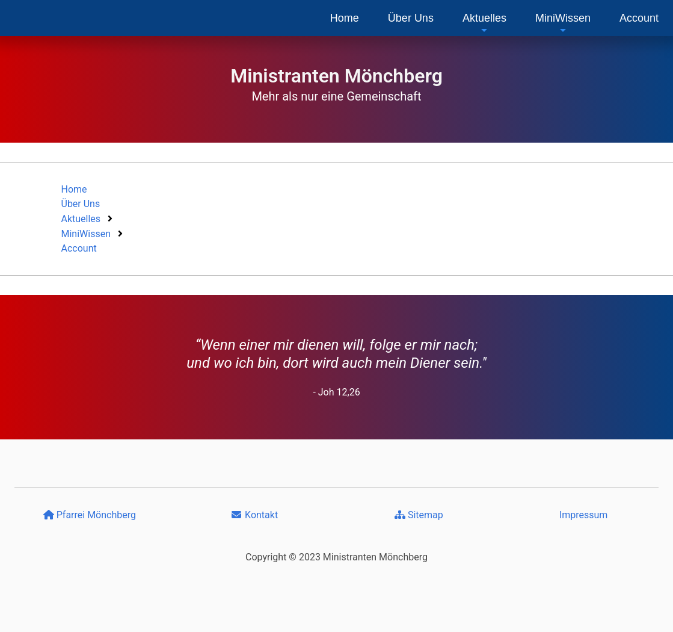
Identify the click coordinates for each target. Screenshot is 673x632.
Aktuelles (484, 23)
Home (344, 18)
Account (639, 18)
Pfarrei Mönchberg (89, 515)
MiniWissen (563, 23)
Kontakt (254, 515)
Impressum (583, 515)
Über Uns (411, 18)
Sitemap (419, 515)
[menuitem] (344, 18)
